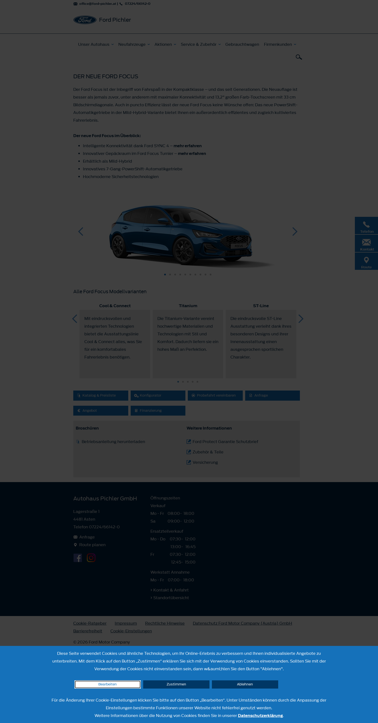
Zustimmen (176, 684)
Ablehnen (245, 684)
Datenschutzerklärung (260, 715)
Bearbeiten (107, 684)
